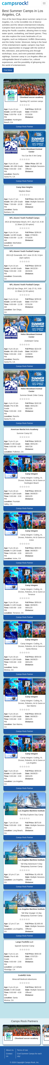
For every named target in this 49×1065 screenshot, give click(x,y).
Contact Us (9, 1055)
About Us (10, 1050)
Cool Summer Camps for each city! (29, 1055)
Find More (8, 70)
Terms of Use (22, 1050)
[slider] (24, 105)
